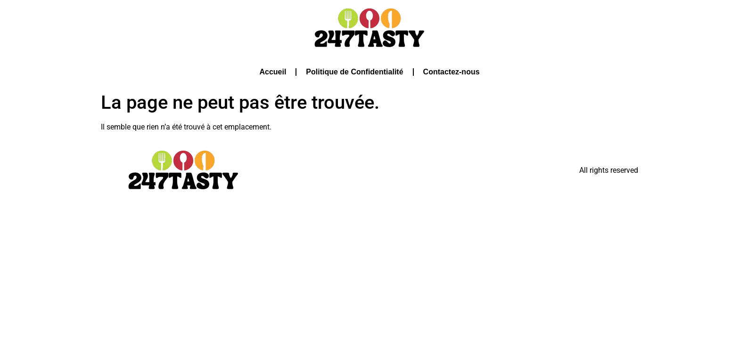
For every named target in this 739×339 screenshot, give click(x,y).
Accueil (272, 72)
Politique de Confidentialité (354, 72)
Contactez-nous (451, 72)
